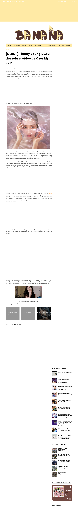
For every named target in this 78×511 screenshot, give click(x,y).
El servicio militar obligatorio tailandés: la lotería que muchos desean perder (64, 474)
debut (7, 49)
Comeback (17, 45)
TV (44, 45)
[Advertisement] (13, 12)
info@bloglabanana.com (64, 1)
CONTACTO (21, 1)
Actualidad (38, 45)
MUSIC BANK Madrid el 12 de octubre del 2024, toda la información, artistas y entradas (65, 423)
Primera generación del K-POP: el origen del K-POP (65, 429)
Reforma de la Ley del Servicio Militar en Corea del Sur (64, 455)
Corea (68, 45)
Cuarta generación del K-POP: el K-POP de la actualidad (64, 402)
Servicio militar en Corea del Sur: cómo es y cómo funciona (64, 461)
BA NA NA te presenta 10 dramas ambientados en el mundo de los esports (65, 416)
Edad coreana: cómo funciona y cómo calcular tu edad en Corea (64, 381)
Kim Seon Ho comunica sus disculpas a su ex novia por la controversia (65, 388)
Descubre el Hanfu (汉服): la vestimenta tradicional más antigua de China (65, 437)
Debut (24, 45)
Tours (30, 45)
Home (9, 45)
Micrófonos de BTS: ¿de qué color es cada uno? (65, 373)
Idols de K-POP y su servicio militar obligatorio (62, 449)
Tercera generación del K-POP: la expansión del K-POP (65, 409)
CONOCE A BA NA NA (6, 1)
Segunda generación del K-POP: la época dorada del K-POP (65, 395)
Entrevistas (51, 45)
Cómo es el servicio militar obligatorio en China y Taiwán (63, 468)
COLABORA (14, 1)
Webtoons (61, 45)
